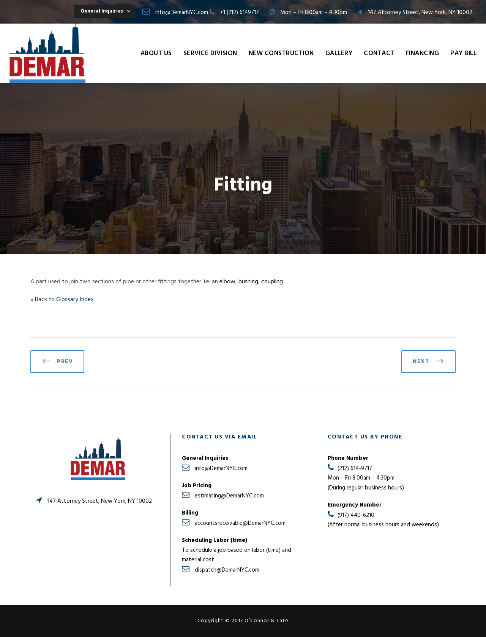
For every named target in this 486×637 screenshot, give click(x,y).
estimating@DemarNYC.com (229, 495)
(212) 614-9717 (355, 468)
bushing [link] (248, 282)
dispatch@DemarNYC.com (227, 570)
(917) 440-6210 (356, 515)
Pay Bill (463, 53)
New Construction (281, 53)
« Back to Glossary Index (62, 300)
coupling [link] (272, 282)
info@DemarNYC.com (181, 12)
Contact (379, 53)
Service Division (210, 53)
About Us (156, 53)
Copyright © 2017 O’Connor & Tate (243, 620)
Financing (422, 53)
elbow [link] (227, 282)
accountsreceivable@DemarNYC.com (240, 523)
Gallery (339, 53)
